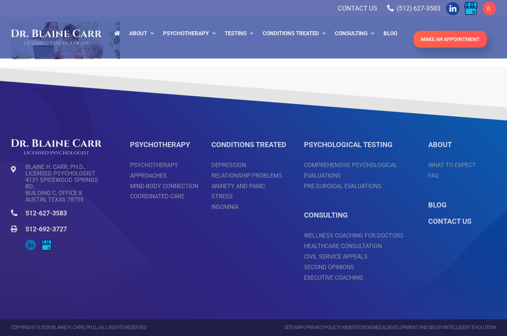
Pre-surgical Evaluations (342, 186)
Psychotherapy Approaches (154, 170)
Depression (228, 165)
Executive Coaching (333, 277)
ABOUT (440, 144)
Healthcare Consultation (343, 246)
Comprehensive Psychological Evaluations (350, 170)
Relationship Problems (246, 175)
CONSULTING (326, 215)
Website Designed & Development (380, 327)
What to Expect (452, 165)
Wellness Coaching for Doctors (353, 235)
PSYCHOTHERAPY (160, 144)
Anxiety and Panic (238, 186)
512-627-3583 (46, 213)
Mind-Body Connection (164, 186)
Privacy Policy (323, 327)
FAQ (433, 175)
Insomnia (225, 206)
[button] (489, 8)
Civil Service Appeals (336, 256)
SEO (433, 327)
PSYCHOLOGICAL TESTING (348, 144)
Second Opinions (329, 267)
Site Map (294, 327)
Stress (222, 196)
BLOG (437, 205)
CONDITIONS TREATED (248, 144)
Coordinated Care (157, 196)
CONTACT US (449, 221)
